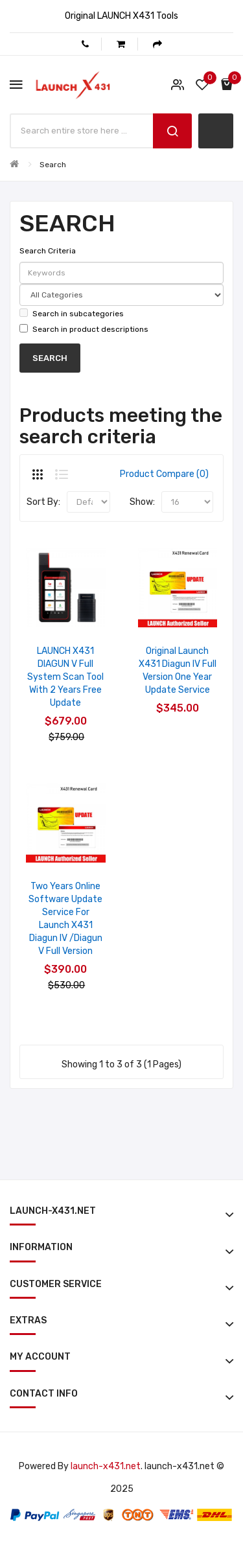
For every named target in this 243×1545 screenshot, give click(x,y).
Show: (142, 501)
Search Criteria (47, 250)
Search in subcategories (71, 313)
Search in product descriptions (83, 329)
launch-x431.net (106, 1466)
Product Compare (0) (164, 474)
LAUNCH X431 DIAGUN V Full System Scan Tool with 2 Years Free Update (65, 676)
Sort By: (43, 501)
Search (53, 164)
